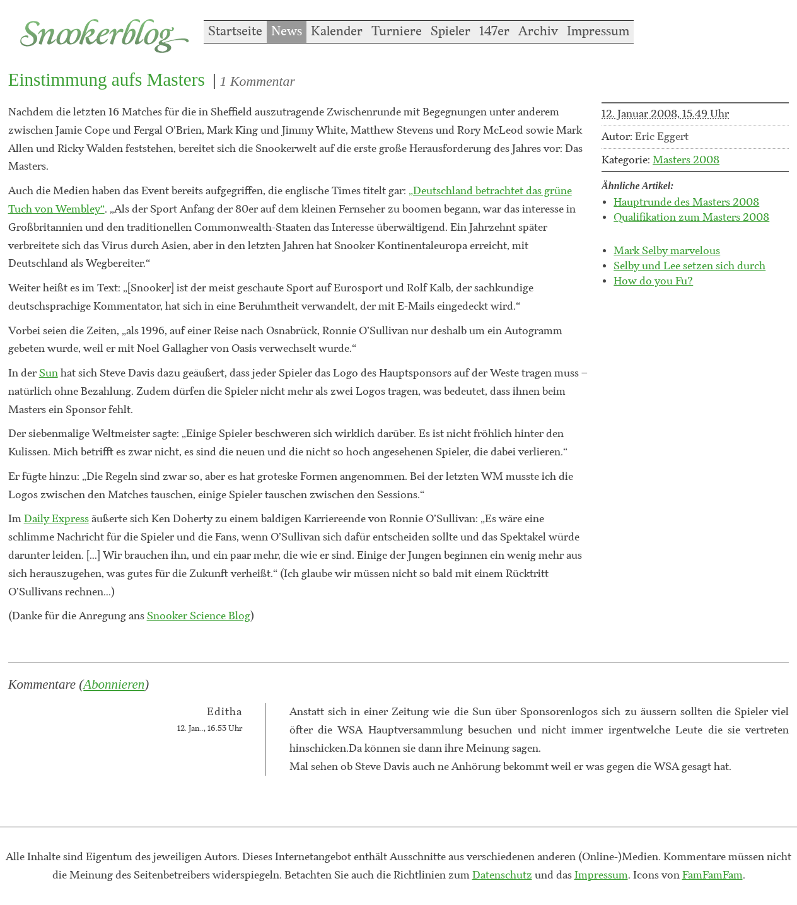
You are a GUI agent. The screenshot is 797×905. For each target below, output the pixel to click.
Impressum (598, 31)
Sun (48, 373)
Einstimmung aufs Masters (106, 79)
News (286, 31)
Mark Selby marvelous (667, 251)
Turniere (396, 31)
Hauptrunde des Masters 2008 (686, 202)
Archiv (538, 31)
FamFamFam (712, 875)
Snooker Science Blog (198, 616)
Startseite (235, 31)
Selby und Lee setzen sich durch (689, 266)
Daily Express (56, 519)
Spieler (450, 31)
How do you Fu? (653, 281)
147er (494, 31)
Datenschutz (502, 875)
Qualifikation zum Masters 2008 (691, 217)
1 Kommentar (257, 81)
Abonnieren (113, 684)
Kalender (337, 31)
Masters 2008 (686, 160)
